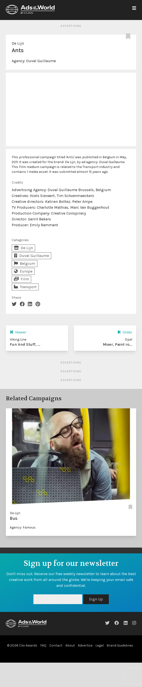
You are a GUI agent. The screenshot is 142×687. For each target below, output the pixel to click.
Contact (55, 645)
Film (21, 279)
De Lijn (18, 43)
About (70, 645)
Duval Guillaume (41, 61)
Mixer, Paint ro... (117, 344)
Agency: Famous (23, 527)
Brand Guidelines (120, 645)
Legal (99, 645)
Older (124, 332)
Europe (23, 271)
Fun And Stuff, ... (25, 344)
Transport (25, 287)
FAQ (43, 645)
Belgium (24, 263)
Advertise (85, 645)
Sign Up (96, 599)
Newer (18, 332)
